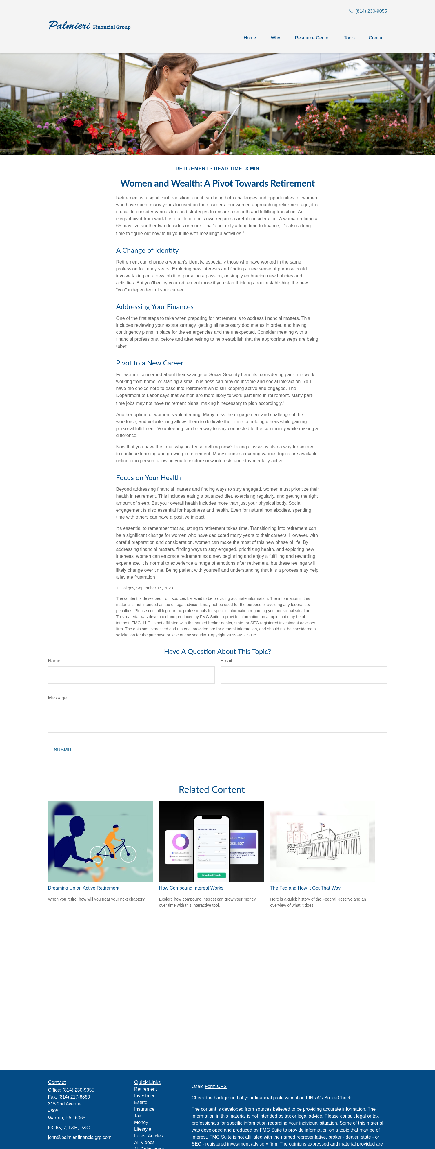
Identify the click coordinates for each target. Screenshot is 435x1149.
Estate (140, 1102)
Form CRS (216, 1086)
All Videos (144, 1142)
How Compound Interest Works (191, 887)
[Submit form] (63, 750)
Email (226, 660)
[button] (250, 38)
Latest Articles (148, 1135)
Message (57, 697)
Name (54, 660)
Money (141, 1122)
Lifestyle (142, 1129)
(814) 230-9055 (367, 11)
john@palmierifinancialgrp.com (80, 1137)
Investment (145, 1095)
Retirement (145, 1089)
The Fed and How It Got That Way (305, 887)
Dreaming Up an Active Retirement (83, 887)
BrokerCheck (337, 1097)
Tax (137, 1115)
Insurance (144, 1109)
